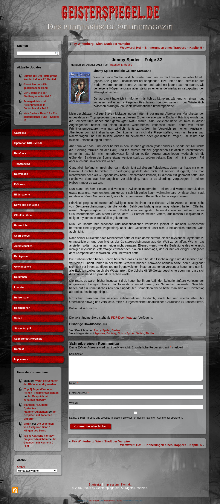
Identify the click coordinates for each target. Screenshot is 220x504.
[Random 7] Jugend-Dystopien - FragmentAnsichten (35, 408)
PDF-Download (122, 317)
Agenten (100, 333)
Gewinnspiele (22, 266)
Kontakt (19, 349)
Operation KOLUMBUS (28, 143)
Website (73, 403)
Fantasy (111, 333)
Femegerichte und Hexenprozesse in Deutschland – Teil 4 (35, 105)
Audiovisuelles (23, 246)
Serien (18, 318)
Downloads (21, 174)
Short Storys (22, 235)
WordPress (94, 500)
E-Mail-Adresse (79, 393)
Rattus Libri (21, 225)
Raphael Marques (121, 64)
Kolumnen (20, 276)
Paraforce (20, 153)
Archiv (21, 467)
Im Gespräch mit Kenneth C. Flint (39, 443)
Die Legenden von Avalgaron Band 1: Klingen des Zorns (38, 427)
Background (21, 256)
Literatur (19, 287)
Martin (27, 423)
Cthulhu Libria (23, 215)
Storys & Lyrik (23, 328)
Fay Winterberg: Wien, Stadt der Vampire (101, 43)
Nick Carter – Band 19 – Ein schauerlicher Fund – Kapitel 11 (41, 117)
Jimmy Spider (101, 330)
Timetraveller (22, 163)
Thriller (150, 333)
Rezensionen (22, 307)
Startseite (20, 132)
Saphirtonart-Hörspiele (28, 338)
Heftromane (21, 297)
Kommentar (75, 354)
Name (73, 383)
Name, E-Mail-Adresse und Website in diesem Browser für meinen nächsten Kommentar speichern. (126, 417)
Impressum (21, 359)
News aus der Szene (26, 204)
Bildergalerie (22, 194)
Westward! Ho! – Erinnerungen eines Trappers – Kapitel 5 (161, 47)
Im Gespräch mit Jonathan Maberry (39, 415)
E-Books (19, 184)
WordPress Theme (113, 500)
